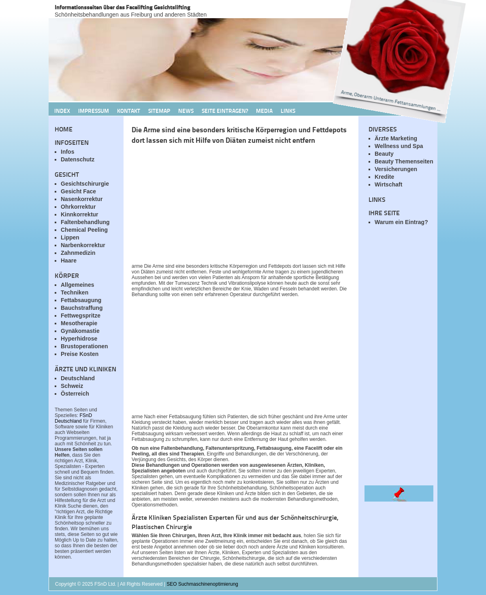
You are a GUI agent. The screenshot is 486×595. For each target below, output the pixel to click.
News (186, 110)
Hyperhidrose (79, 338)
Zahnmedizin (78, 253)
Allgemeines (77, 285)
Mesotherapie (79, 323)
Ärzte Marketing (396, 138)
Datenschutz (77, 159)
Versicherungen (396, 169)
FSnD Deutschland (73, 418)
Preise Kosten (79, 354)
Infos (67, 151)
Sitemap (159, 110)
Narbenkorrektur (83, 245)
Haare (69, 260)
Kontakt (128, 110)
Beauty (384, 153)
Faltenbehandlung (85, 222)
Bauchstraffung (81, 308)
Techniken (74, 292)
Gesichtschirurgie (85, 183)
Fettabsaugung (81, 300)
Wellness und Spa (399, 146)
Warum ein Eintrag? (401, 222)
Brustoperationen (84, 346)
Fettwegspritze (80, 315)
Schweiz (72, 386)
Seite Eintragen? (225, 110)
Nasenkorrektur (82, 199)
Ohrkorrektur (78, 206)
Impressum (93, 110)
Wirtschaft (388, 184)
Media (264, 110)
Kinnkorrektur (79, 214)
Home (63, 128)
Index (62, 110)
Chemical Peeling (84, 230)
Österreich (75, 393)
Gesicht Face (78, 191)
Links (288, 110)
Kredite (384, 177)
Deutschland (78, 378)
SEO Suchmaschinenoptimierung (202, 584)
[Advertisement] (227, 206)
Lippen (70, 237)
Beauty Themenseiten (404, 161)
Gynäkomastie (80, 331)
